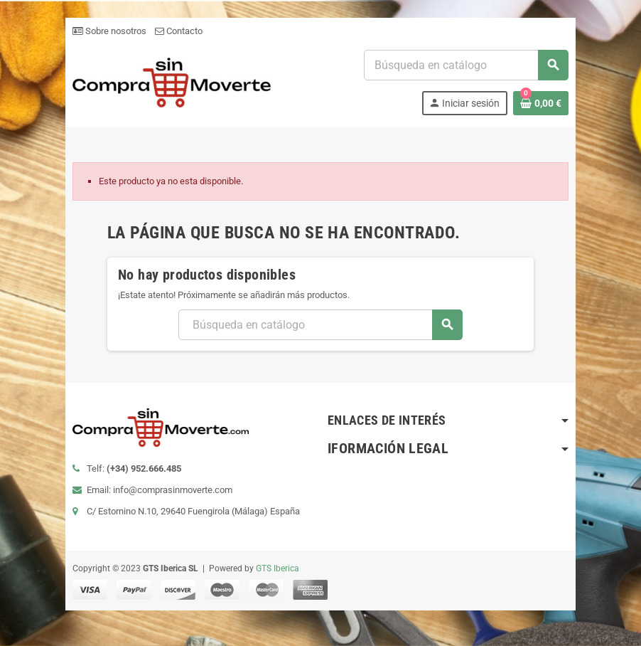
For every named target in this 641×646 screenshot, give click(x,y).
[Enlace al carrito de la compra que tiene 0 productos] (541, 103)
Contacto (178, 31)
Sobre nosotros (109, 31)
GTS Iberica (276, 568)
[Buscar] (466, 65)
